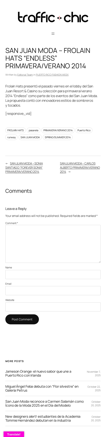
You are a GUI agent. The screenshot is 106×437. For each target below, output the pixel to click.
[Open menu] (53, 33)
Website (9, 300)
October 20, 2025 (96, 403)
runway (11, 137)
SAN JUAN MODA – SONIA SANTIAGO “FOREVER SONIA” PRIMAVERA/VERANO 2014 (24, 167)
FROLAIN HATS (15, 130)
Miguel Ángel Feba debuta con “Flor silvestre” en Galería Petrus (42, 388)
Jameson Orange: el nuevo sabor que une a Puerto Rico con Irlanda (38, 373)
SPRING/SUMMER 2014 (58, 137)
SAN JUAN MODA (30, 137)
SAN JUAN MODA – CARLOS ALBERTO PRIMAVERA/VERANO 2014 (80, 167)
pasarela (33, 130)
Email (8, 283)
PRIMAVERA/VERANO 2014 (58, 130)
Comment (11, 223)
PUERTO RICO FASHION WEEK (52, 74)
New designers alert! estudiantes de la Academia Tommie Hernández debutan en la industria (42, 418)
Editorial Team (25, 74)
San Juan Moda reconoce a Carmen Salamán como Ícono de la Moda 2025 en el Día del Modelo (44, 403)
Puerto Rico (83, 130)
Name (8, 267)
